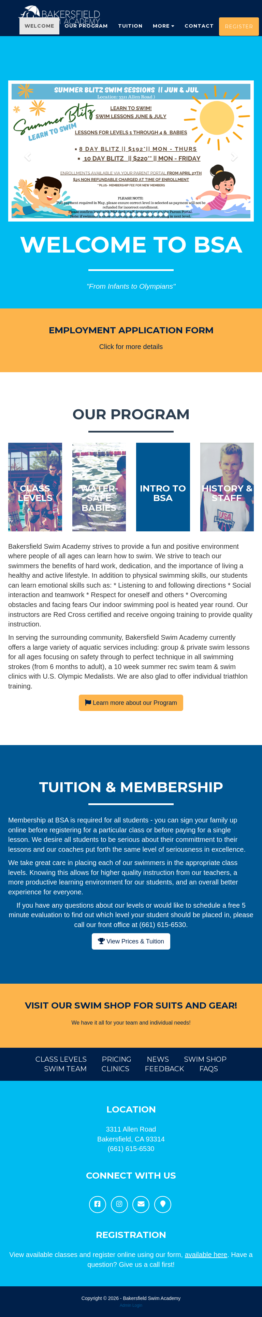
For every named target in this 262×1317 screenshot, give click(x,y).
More (163, 34)
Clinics (115, 1069)
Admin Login (131, 1305)
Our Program (86, 34)
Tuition (130, 34)
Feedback (164, 1069)
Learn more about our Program (131, 702)
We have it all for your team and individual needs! (130, 1023)
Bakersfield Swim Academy (151, 1298)
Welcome (39, 34)
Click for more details (131, 346)
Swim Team (65, 1069)
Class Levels (61, 1059)
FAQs (208, 1069)
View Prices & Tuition (131, 941)
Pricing (116, 1059)
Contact (199, 34)
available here (206, 1254)
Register (239, 35)
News (158, 1059)
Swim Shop (205, 1059)
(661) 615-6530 (131, 1148)
